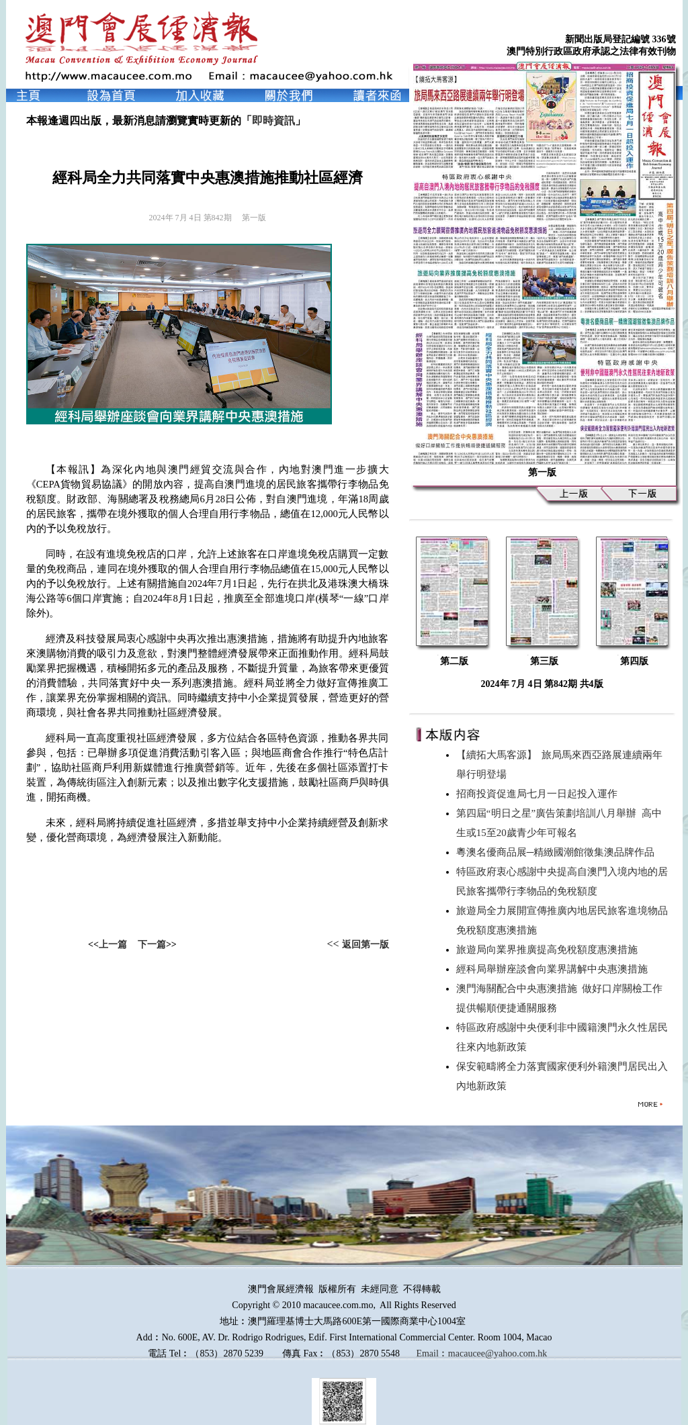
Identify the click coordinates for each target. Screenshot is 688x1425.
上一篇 (113, 944)
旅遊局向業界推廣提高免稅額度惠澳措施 (549, 949)
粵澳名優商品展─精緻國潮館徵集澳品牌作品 (558, 852)
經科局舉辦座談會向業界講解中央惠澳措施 (554, 969)
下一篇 (152, 944)
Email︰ (431, 1353)
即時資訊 (273, 120)
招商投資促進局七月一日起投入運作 (539, 793)
